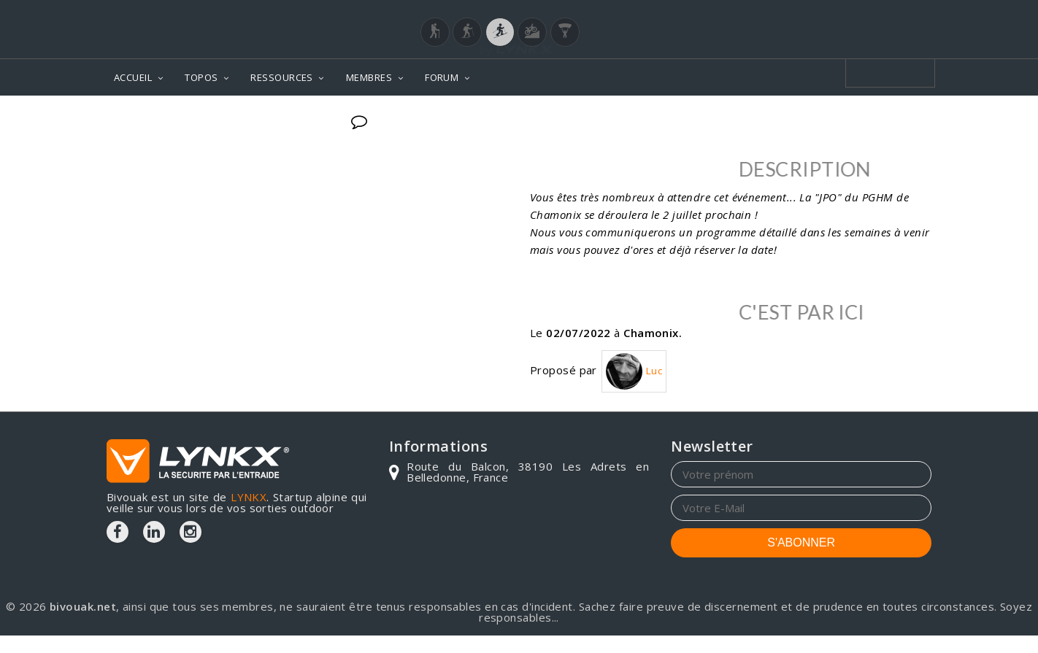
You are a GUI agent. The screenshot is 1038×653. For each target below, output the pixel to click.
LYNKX (248, 497)
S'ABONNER (801, 542)
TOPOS (201, 77)
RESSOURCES (281, 77)
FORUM (441, 77)
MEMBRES (369, 77)
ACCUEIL (133, 77)
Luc (634, 371)
